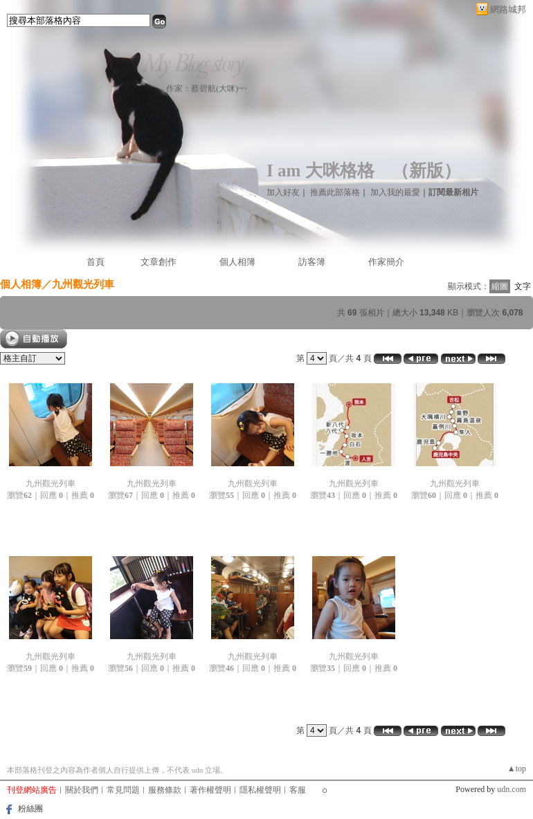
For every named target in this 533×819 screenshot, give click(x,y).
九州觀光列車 (50, 483)
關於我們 (81, 790)
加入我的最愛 (395, 192)
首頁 (96, 262)
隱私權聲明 (260, 790)
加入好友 (283, 192)
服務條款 (164, 790)
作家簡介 (386, 262)
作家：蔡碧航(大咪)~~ (206, 88)
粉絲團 (30, 808)
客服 (297, 790)
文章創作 (159, 262)
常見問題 (123, 790)
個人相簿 (237, 262)
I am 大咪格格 (320, 170)
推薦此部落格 (335, 192)
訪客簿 (311, 262)
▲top (516, 768)
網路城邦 (508, 9)
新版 (426, 170)
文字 (522, 286)
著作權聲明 (210, 790)
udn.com (511, 789)
